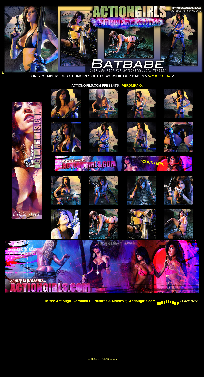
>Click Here (189, 301)
